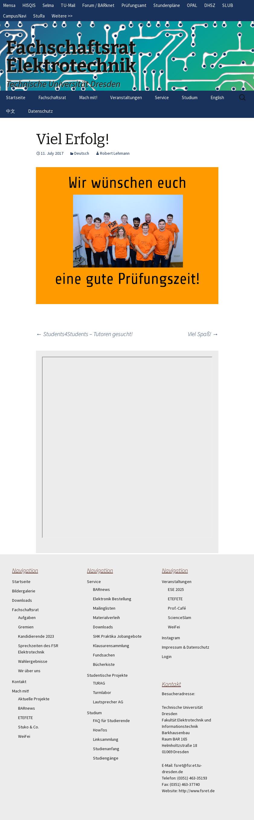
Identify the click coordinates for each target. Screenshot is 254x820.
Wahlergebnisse (32, 661)
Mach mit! (88, 97)
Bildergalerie (23, 591)
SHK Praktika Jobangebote (117, 636)
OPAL (192, 5)
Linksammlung (105, 739)
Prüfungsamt (133, 5)
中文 (10, 111)
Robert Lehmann (115, 153)
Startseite (15, 97)
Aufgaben (27, 617)
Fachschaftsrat (52, 97)
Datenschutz (40, 111)
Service (162, 97)
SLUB (227, 5)
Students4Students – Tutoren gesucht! (84, 334)
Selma (48, 5)
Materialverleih (106, 617)
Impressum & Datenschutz (185, 647)
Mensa (9, 5)
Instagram (171, 637)
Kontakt (19, 681)
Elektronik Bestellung (112, 598)
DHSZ (209, 5)
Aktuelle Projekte (34, 699)
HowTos (100, 730)
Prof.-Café (177, 608)
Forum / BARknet (98, 5)
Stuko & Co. (28, 727)
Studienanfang (106, 748)
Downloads (22, 600)
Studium (190, 97)
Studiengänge (105, 758)
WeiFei (24, 736)
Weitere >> (62, 16)
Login (167, 656)
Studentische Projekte (107, 675)
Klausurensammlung (111, 645)
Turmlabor (102, 692)
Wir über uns (29, 670)
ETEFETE (25, 717)
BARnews (26, 708)
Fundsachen (104, 655)
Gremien (26, 627)
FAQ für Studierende (111, 720)
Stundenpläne (166, 5)
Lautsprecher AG (108, 702)
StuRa (39, 16)
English (217, 97)
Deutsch (81, 153)
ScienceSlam (179, 617)
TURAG (99, 683)
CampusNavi (14, 16)
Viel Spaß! (203, 334)
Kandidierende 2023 (36, 636)
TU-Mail (68, 5)
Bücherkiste (104, 664)
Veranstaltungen (126, 97)
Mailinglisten (104, 608)
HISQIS (29, 5)
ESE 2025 (176, 589)
